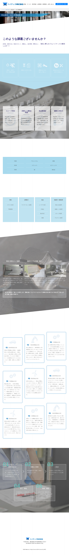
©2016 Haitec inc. (26, 549)
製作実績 (34, 4)
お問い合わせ (51, 4)
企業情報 (39, 4)
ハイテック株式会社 (5, 9)
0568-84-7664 (62, 4)
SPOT (45, 549)
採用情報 (45, 4)
